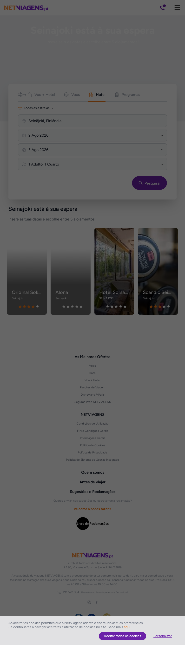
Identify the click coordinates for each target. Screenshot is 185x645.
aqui (127, 627)
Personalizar (162, 636)
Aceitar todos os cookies (122, 636)
